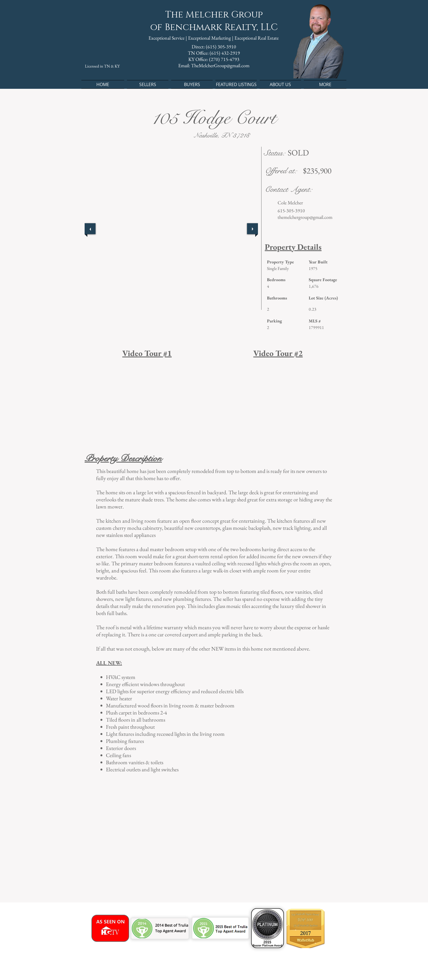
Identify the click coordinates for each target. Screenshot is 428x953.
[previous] (90, 228)
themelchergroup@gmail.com (305, 217)
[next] (252, 228)
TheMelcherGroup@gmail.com (220, 65)
